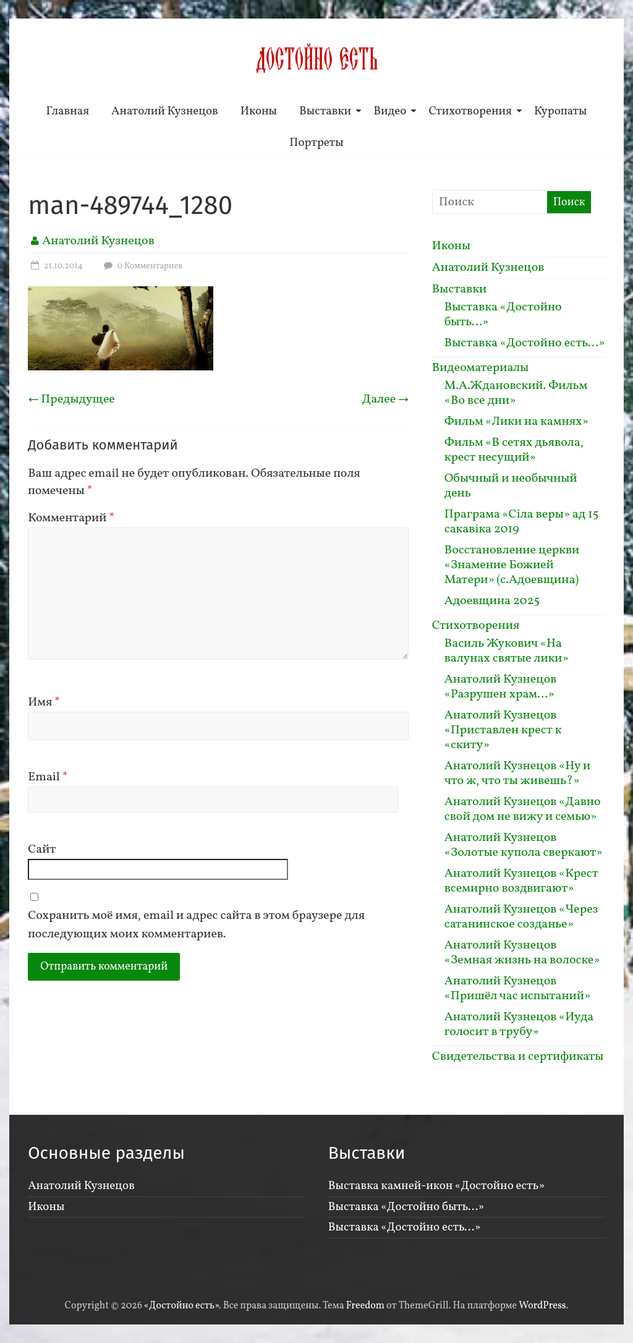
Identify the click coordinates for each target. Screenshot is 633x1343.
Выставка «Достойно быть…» (503, 315)
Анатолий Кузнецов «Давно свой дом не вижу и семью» (522, 809)
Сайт (42, 849)
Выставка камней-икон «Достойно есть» (436, 1186)
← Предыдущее (71, 399)
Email (48, 777)
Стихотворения (470, 111)
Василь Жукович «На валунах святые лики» (506, 651)
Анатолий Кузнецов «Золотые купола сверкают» (523, 845)
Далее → (385, 399)
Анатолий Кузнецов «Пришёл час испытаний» (517, 989)
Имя (44, 702)
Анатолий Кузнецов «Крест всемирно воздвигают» (521, 881)
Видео (389, 111)
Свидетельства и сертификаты (518, 1056)
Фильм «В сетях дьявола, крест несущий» (514, 450)
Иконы (258, 111)
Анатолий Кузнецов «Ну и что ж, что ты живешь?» (517, 773)
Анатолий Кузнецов (164, 111)
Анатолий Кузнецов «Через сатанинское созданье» (521, 917)
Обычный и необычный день (510, 486)
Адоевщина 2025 (492, 601)
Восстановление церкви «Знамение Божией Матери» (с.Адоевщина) (512, 565)
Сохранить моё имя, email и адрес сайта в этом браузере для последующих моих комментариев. (196, 925)
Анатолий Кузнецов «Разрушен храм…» (500, 687)
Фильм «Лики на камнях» (516, 421)
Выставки (325, 111)
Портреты (316, 143)
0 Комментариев (141, 266)
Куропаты (560, 111)
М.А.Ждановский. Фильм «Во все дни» (516, 393)
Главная (68, 111)
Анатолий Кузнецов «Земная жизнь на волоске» (522, 953)
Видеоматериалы (480, 368)
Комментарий (71, 518)
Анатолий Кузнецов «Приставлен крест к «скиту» (503, 730)
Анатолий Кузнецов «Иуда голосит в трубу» (519, 1024)
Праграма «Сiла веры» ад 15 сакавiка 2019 (521, 522)
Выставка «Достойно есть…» (524, 343)
